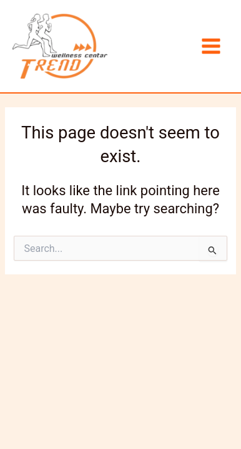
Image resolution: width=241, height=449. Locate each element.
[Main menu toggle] (211, 46)
